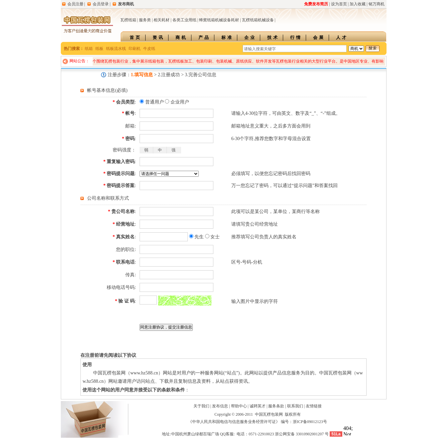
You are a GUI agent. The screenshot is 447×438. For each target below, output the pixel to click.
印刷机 (135, 48)
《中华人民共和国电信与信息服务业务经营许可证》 (234, 421)
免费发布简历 (316, 4)
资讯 (159, 37)
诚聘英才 (258, 406)
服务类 (145, 20)
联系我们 (295, 406)
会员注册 (75, 4)
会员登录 (101, 4)
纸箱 (89, 48)
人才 (342, 37)
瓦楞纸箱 (128, 20)
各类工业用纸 (184, 20)
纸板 (99, 48)
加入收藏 (358, 4)
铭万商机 (377, 4)
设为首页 (339, 4)
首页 (136, 37)
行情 (296, 37)
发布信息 (220, 406)
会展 (319, 37)
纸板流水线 (116, 48)
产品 (204, 37)
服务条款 (276, 406)
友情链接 (314, 406)
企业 (250, 37)
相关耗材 (161, 20)
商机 (181, 37)
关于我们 (201, 406)
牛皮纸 (149, 48)
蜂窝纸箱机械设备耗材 (219, 20)
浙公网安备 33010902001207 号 (302, 434)
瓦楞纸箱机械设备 (258, 20)
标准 (227, 37)
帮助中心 (239, 406)
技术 (273, 37)
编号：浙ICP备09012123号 (304, 421)
